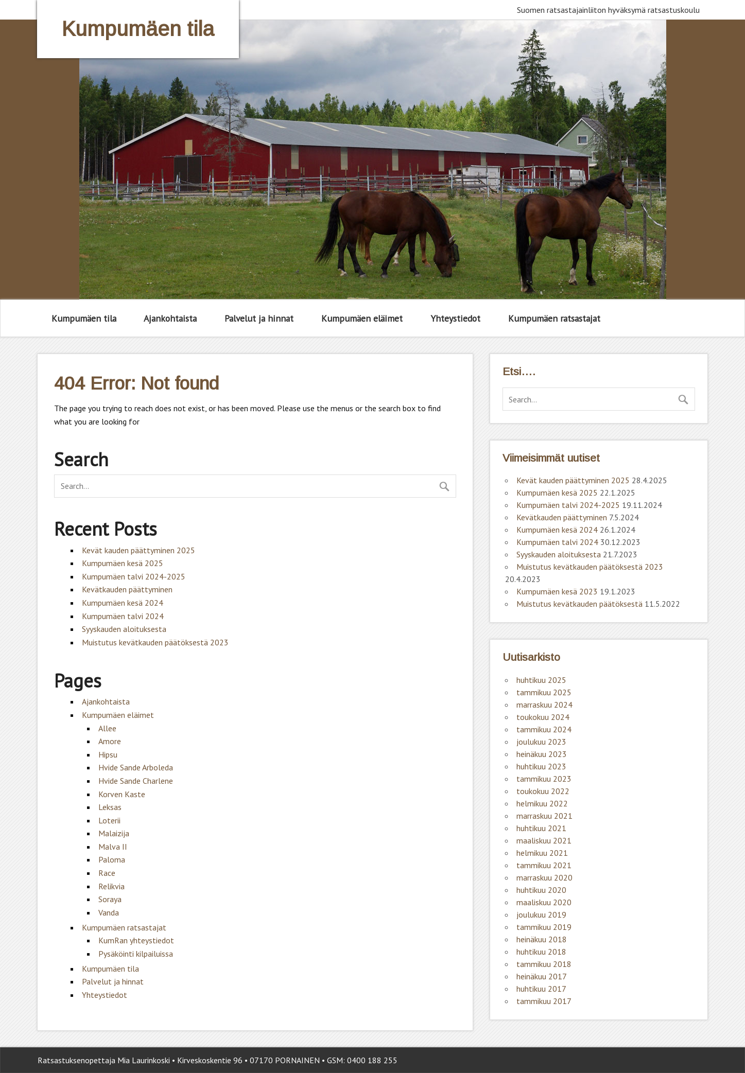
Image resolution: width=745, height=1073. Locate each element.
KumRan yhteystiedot (136, 940)
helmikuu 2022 (542, 803)
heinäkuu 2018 (541, 939)
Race (106, 873)
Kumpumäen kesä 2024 (122, 602)
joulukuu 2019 (541, 914)
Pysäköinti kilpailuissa (135, 953)
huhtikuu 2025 (541, 680)
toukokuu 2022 (542, 791)
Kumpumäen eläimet (362, 318)
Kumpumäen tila (83, 318)
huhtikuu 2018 (541, 951)
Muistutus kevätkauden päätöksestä (579, 604)
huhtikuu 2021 (541, 828)
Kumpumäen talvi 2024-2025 (133, 576)
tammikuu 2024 (543, 729)
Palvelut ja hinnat (258, 318)
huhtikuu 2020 (541, 890)
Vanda (108, 912)
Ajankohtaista (170, 318)
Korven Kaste (121, 794)
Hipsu (107, 754)
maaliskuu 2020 (543, 902)
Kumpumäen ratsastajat (554, 318)
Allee (107, 728)
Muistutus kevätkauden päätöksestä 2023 (155, 642)
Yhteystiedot (455, 318)
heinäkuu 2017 (541, 976)
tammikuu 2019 (543, 927)
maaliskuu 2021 (543, 840)
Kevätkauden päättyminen (127, 589)
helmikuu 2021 (542, 853)
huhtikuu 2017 (541, 988)
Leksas (110, 807)
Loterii (109, 820)
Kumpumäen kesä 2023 (557, 591)
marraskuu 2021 (544, 816)
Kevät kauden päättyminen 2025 (138, 550)
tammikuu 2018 (543, 964)
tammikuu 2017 (543, 1001)
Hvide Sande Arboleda (135, 767)
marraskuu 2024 (544, 704)
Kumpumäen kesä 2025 (122, 563)
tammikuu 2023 (543, 778)
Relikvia (111, 886)
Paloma (111, 859)
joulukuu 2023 (541, 741)
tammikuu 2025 (543, 692)
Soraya (110, 899)
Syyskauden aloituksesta (124, 629)
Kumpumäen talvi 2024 (123, 616)
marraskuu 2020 (544, 877)
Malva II (112, 846)
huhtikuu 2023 (541, 766)
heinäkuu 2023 (541, 754)
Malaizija (113, 833)
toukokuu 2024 (542, 717)
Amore (109, 741)
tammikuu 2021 (543, 865)
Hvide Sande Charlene (135, 781)
